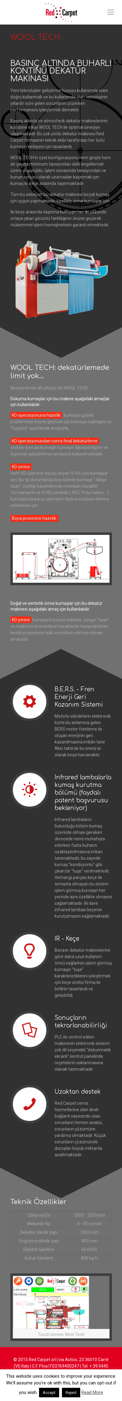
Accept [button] (49, 1392)
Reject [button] (71, 1392)
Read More (92, 1392)
